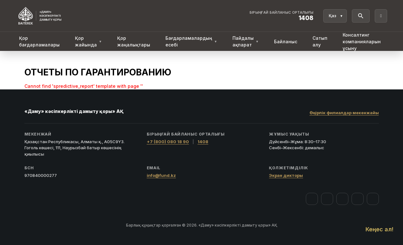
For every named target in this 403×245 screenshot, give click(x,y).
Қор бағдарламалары (39, 41)
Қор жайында (88, 41)
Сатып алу (319, 41)
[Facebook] (312, 199)
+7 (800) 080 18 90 (168, 141)
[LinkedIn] (373, 199)
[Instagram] (327, 199)
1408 (203, 141)
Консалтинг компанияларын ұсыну (362, 41)
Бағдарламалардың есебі (191, 41)
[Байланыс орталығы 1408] (282, 16)
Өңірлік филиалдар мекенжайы (344, 112)
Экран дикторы (286, 175)
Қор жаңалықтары (133, 41)
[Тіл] (335, 16)
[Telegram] (358, 199)
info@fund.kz (161, 175)
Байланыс (285, 41)
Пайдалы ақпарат (245, 41)
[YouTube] (342, 199)
